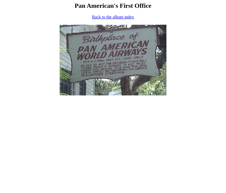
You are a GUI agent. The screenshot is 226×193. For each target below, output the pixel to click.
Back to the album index (113, 17)
